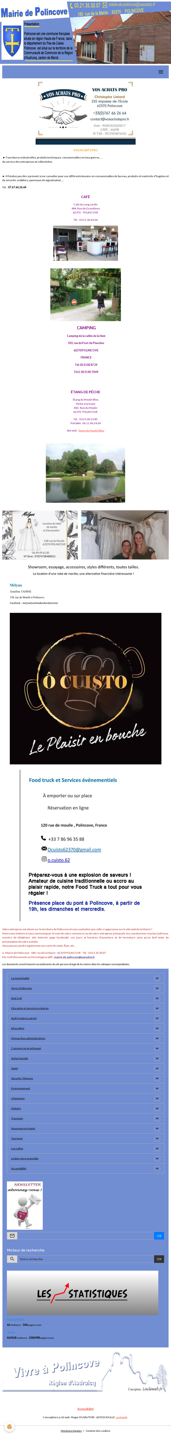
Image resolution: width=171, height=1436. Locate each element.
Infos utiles (17, 1028)
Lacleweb (121, 1417)
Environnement (20, 1088)
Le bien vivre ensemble (25, 1158)
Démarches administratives (28, 1038)
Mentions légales (71, 1430)
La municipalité (20, 978)
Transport (17, 1118)
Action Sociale (19, 1058)
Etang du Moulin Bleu (91, 430)
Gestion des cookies (98, 1430)
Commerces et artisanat (26, 1048)
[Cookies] (9, 1427)
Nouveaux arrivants (23, 1128)
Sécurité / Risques (22, 1078)
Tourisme (17, 1138)
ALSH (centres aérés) (24, 1018)
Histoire (16, 1108)
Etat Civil (16, 998)
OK (159, 1236)
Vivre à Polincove (21, 988)
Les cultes (17, 1148)
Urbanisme (18, 1098)
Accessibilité (18, 1168)
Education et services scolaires (30, 1008)
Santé (14, 1068)
